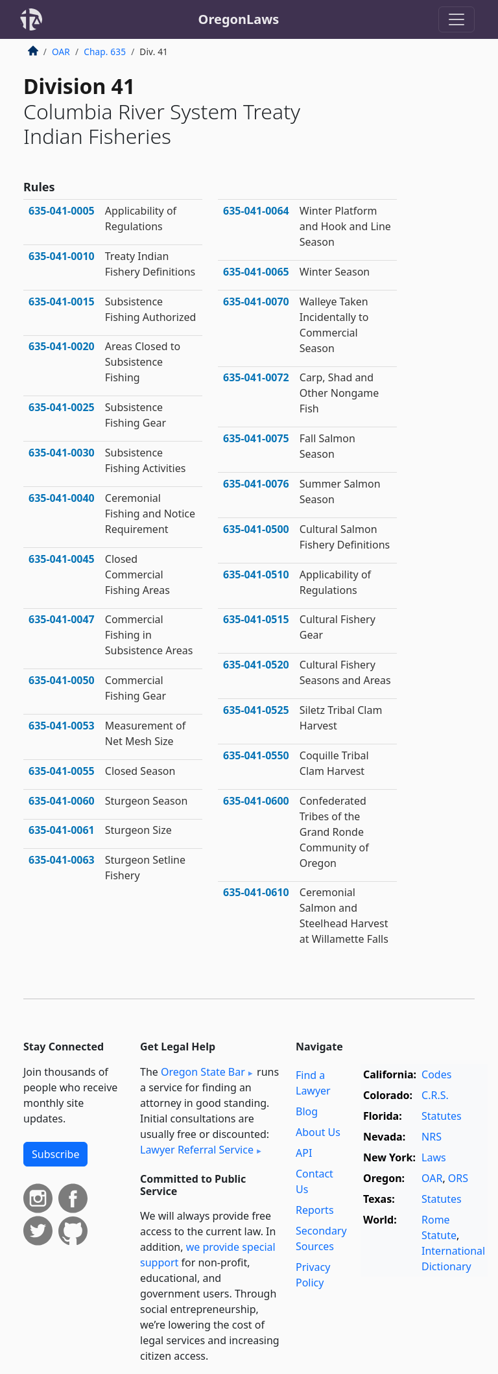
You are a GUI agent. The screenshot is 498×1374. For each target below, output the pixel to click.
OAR (61, 51)
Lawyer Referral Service (197, 1150)
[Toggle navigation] (456, 19)
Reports (315, 1210)
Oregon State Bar (203, 1072)
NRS (431, 1137)
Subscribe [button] (55, 1154)
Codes (436, 1074)
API (304, 1153)
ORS (458, 1178)
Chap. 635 (105, 51)
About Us (318, 1132)
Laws (433, 1157)
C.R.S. (435, 1095)
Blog (307, 1111)
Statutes (441, 1116)
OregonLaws (238, 19)
